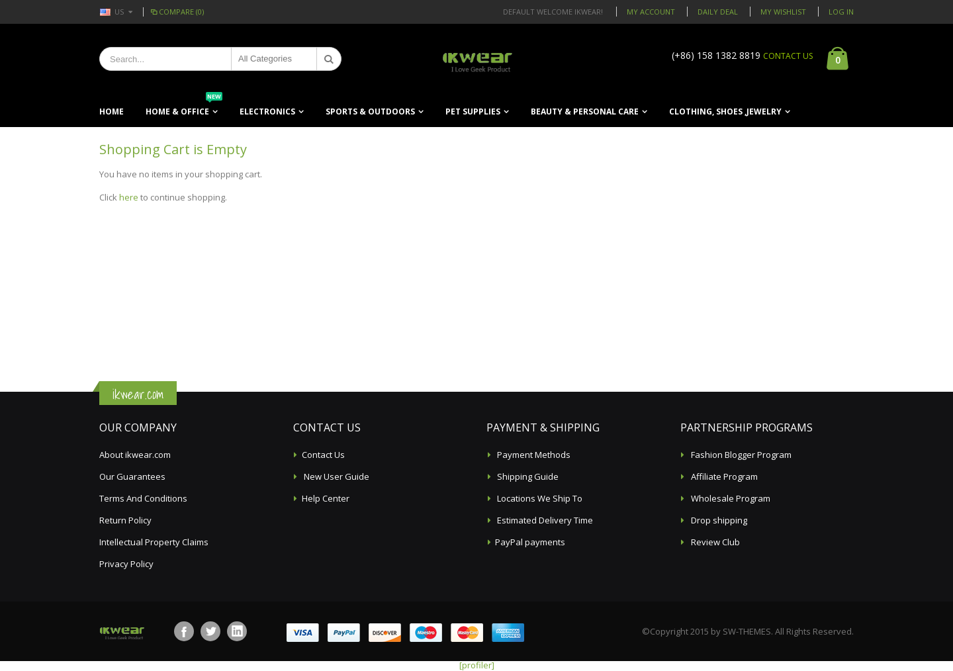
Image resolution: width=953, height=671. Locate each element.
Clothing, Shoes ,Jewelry (725, 111)
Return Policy (125, 520)
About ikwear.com (135, 455)
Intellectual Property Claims (153, 542)
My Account (651, 12)
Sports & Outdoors (370, 111)
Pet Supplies (472, 111)
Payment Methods (532, 455)
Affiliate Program (723, 476)
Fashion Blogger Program (740, 455)
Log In (841, 12)
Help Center (325, 498)
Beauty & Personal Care (585, 111)
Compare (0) (176, 12)
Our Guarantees (132, 476)
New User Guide (335, 476)
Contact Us (323, 455)
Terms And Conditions (143, 498)
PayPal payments (530, 542)
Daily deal (718, 12)
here (128, 197)
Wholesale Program (729, 498)
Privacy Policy (126, 564)
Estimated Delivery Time (544, 520)
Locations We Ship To (538, 498)
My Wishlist (783, 12)
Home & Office (184, 107)
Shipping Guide (527, 476)
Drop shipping (718, 520)
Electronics (267, 111)
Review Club (714, 542)
